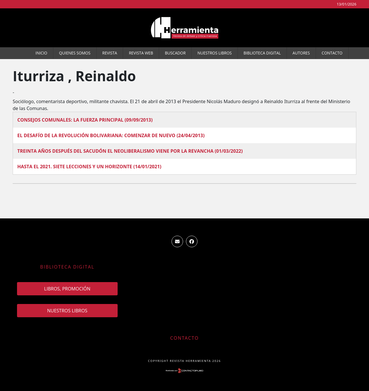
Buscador (175, 53)
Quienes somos (75, 53)
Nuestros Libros (214, 53)
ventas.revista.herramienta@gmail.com (177, 241)
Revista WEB (141, 53)
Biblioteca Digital (262, 53)
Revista (109, 53)
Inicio (41, 53)
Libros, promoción (67, 289)
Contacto (332, 53)
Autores (301, 53)
